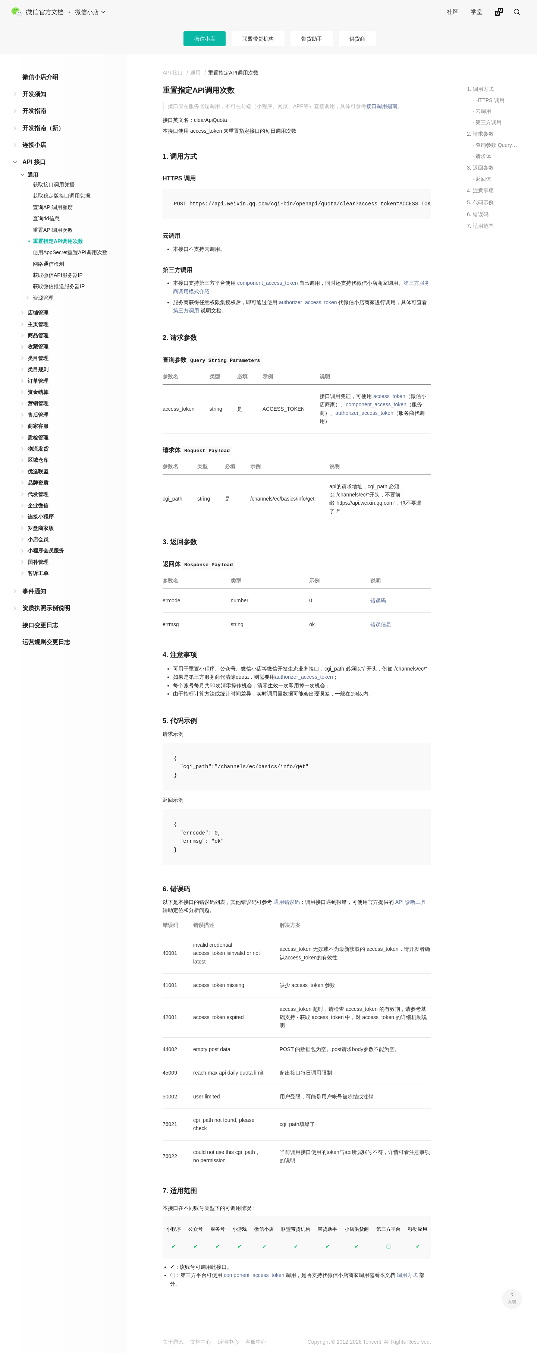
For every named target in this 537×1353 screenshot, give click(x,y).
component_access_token (267, 283)
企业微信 (38, 505)
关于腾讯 (173, 1342)
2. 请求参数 (480, 134)
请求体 (483, 156)
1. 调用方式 (480, 89)
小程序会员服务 (46, 551)
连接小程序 (41, 517)
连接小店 (34, 145)
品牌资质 (38, 483)
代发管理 (38, 494)
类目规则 (38, 369)
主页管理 (38, 324)
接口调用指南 (382, 106)
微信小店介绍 (40, 77)
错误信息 (380, 624)
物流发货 (38, 449)
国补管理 (38, 562)
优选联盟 (38, 471)
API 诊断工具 (410, 902)
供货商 (357, 39)
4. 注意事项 (480, 190)
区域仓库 (38, 460)
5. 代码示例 (480, 202)
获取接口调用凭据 (54, 184)
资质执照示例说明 (46, 608)
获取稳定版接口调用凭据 (61, 196)
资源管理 (43, 298)
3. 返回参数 (480, 168)
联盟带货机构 (258, 39)
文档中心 (200, 1342)
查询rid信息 (46, 218)
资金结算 (38, 392)
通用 (33, 175)
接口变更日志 (40, 625)
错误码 (378, 600)
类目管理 (38, 358)
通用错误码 (287, 902)
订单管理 (38, 381)
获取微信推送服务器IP (59, 286)
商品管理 (38, 335)
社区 (453, 12)
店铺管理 (38, 313)
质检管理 (38, 438)
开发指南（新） (43, 128)
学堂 (477, 12)
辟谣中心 (228, 1342)
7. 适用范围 (480, 226)
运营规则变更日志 (46, 642)
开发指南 (34, 111)
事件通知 (34, 591)
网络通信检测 (48, 264)
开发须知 (34, 94)
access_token (389, 396)
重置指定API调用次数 (58, 241)
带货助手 (311, 39)
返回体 (483, 179)
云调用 (483, 111)
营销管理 (38, 403)
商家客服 (38, 426)
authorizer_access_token (308, 302)
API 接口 (34, 162)
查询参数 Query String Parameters (496, 145)
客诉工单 (38, 573)
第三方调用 (186, 310)
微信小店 (204, 39)
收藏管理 (38, 347)
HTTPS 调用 (490, 100)
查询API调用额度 (53, 207)
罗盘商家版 (41, 528)
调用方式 (407, 1275)
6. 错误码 (478, 214)
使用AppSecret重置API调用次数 (70, 252)
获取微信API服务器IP (58, 275)
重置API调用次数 (53, 230)
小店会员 (38, 539)
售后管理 (38, 415)
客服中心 (255, 1342)
